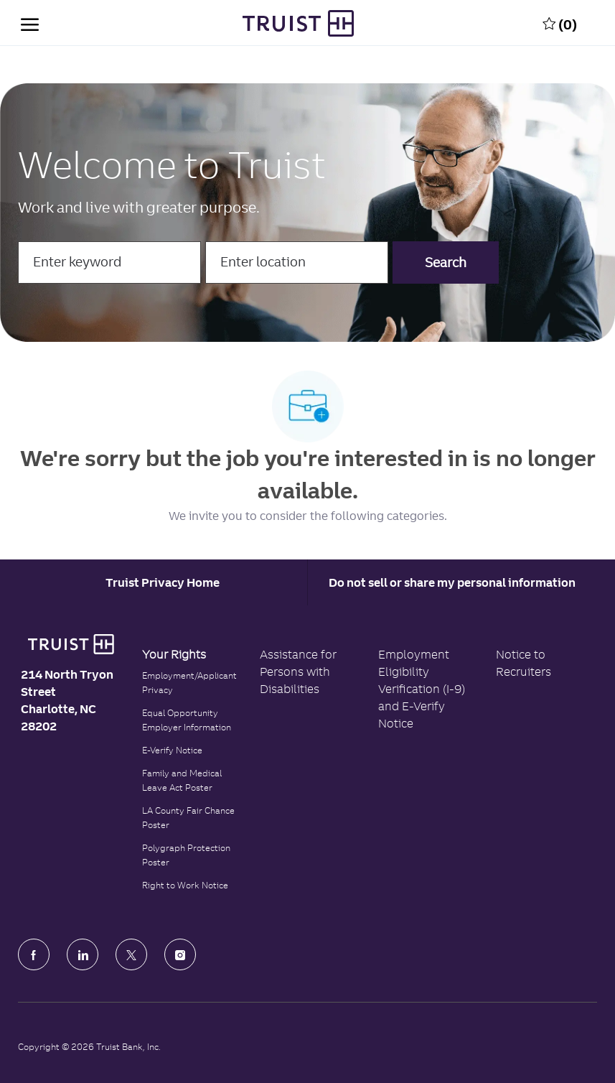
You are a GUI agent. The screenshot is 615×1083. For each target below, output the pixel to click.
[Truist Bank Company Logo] (298, 23)
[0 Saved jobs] (560, 23)
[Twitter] (131, 954)
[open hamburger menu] (30, 22)
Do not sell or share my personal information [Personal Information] (452, 582)
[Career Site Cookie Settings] (162, 582)
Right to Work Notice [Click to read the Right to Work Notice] (185, 885)
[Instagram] (180, 954)
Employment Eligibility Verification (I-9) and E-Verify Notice (421, 688)
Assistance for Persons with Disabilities (298, 671)
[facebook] (34, 954)
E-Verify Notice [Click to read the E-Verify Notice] (172, 750)
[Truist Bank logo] (71, 644)
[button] (446, 262)
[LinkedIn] (82, 954)
